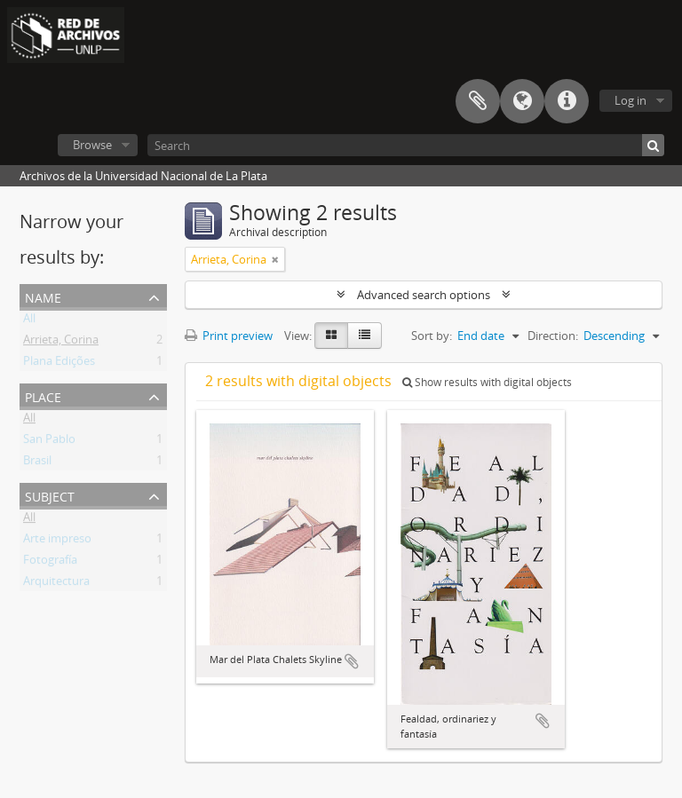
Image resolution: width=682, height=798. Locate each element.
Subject (50, 495)
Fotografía (50, 563)
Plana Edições (59, 364)
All (29, 321)
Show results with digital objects (487, 382)
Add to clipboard (352, 661)
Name (43, 296)
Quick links (566, 101)
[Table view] (364, 335)
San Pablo (49, 442)
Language (522, 101)
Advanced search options (423, 295)
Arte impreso (57, 541)
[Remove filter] (275, 259)
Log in (630, 100)
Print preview (229, 336)
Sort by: (431, 336)
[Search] (405, 145)
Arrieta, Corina (61, 343)
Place (43, 395)
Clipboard (478, 101)
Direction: (552, 336)
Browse (92, 145)
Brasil (37, 463)
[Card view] (331, 335)
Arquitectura (56, 584)
